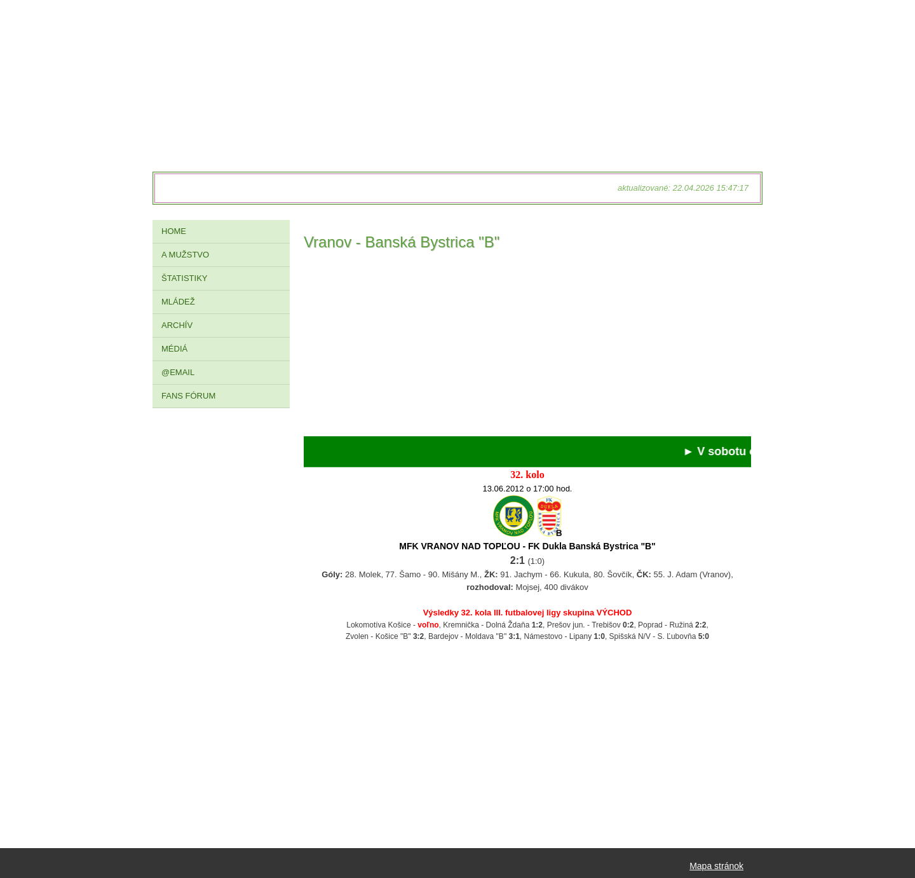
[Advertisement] (527, 347)
